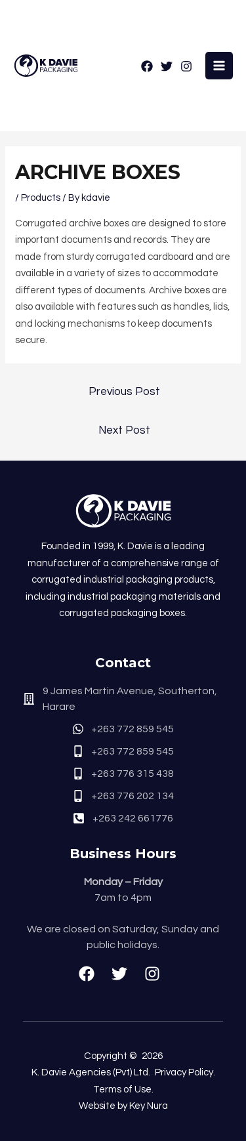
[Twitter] (167, 66)
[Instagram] (186, 66)
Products (40, 198)
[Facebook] (147, 66)
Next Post (124, 430)
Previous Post (124, 392)
